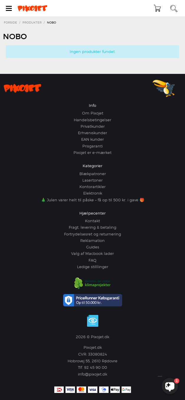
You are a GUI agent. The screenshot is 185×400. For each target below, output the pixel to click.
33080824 (97, 354)
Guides (92, 247)
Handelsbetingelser (92, 119)
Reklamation (92, 240)
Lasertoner (92, 180)
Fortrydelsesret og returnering (92, 234)
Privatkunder (93, 126)
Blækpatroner (92, 173)
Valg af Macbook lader (92, 253)
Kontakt (92, 220)
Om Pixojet (92, 113)
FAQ (92, 260)
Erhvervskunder (92, 132)
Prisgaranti (92, 146)
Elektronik (92, 193)
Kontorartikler (92, 186)
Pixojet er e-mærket (92, 152)
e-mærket (92, 321)
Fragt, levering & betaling (92, 227)
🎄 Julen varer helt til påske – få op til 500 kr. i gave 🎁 (92, 199)
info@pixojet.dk (92, 374)
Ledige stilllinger (92, 266)
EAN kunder (92, 139)
